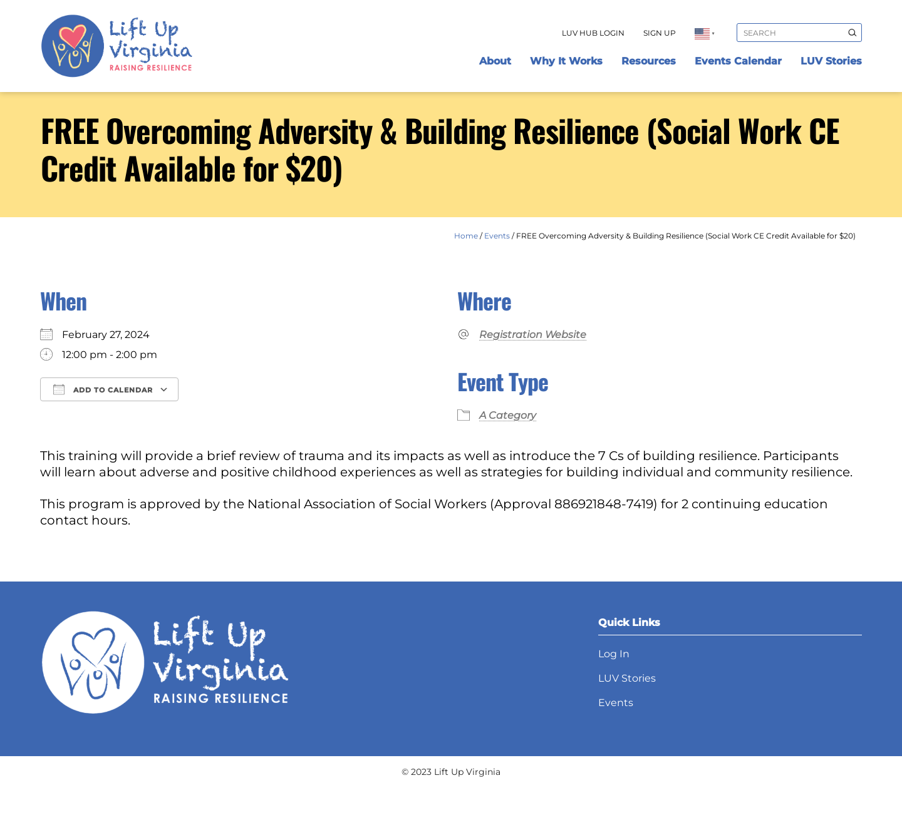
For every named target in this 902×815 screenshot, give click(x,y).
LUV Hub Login (593, 33)
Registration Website (532, 335)
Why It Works (566, 61)
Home (466, 235)
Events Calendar (738, 61)
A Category (507, 415)
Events (497, 235)
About (495, 61)
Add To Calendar (103, 389)
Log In (614, 654)
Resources (648, 61)
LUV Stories (831, 61)
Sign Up (659, 33)
